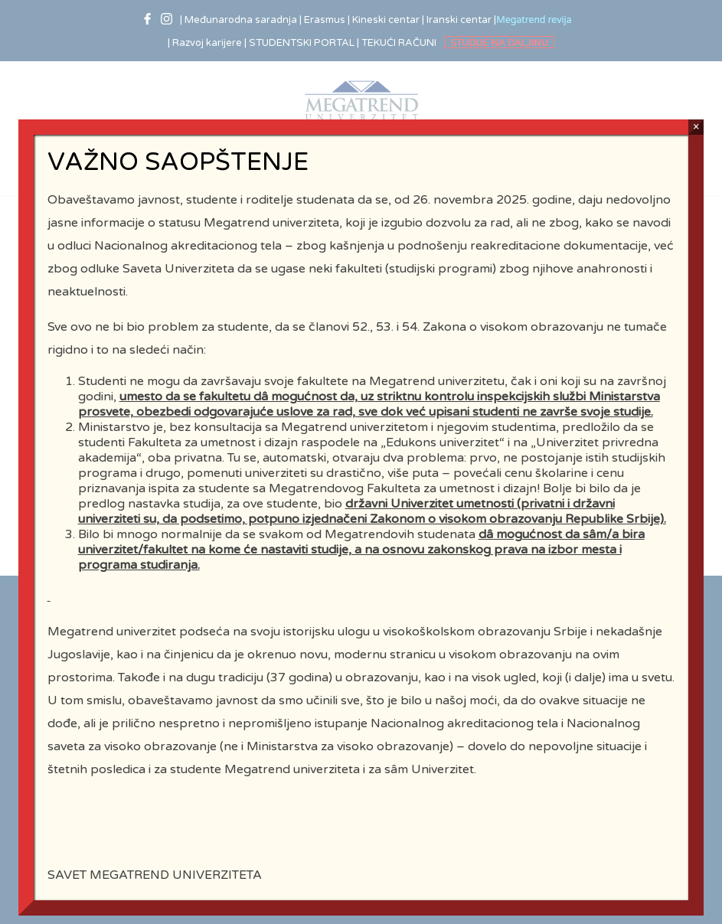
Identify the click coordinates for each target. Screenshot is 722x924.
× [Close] (696, 135)
